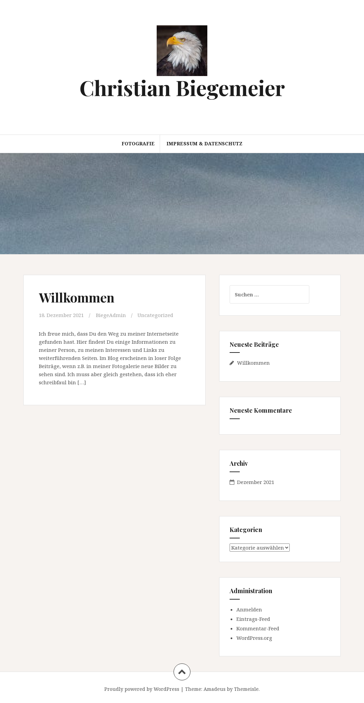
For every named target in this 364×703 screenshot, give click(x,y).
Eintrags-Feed (253, 618)
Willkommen (76, 297)
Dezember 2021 (255, 482)
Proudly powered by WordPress (141, 689)
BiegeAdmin (111, 315)
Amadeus (215, 689)
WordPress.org (254, 637)
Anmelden (249, 609)
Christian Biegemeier (182, 87)
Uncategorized (155, 315)
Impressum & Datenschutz (204, 143)
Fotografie (138, 143)
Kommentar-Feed (257, 628)
